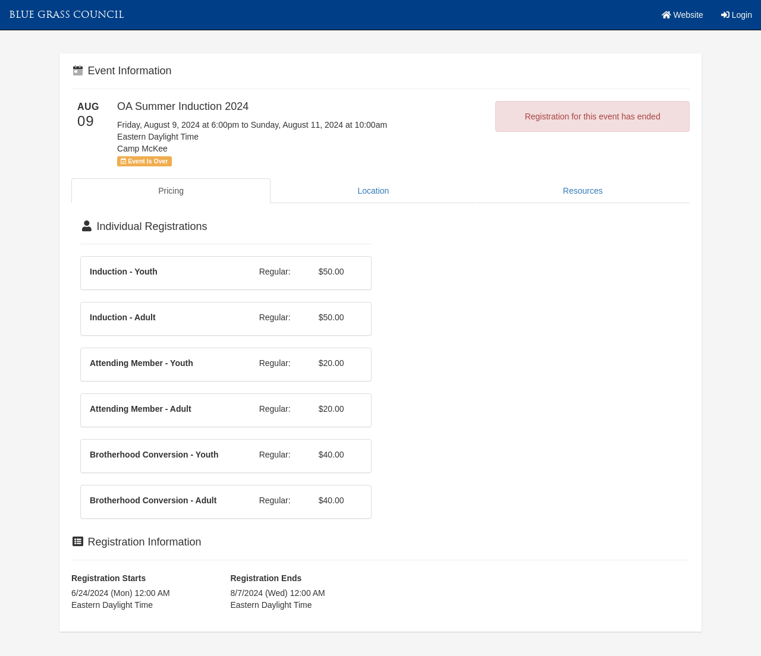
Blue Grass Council (66, 14)
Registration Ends (266, 578)
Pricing (171, 190)
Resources (583, 190)
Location (373, 190)
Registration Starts (108, 578)
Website (682, 15)
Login (736, 15)
